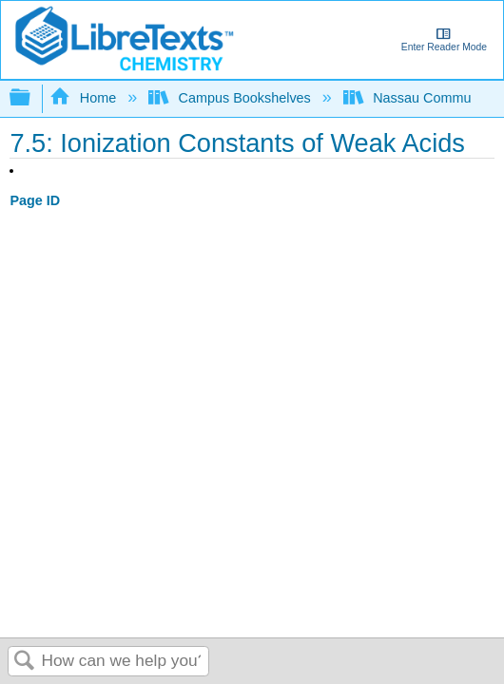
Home (84, 97)
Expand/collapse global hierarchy (32, 98)
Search (25, 661)
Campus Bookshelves (231, 97)
